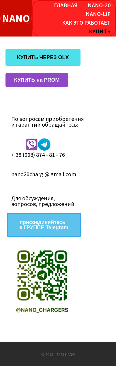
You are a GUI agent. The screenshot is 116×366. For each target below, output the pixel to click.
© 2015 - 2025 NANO (58, 354)
